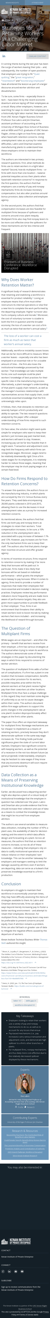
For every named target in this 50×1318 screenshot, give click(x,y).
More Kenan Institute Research (25, 1155)
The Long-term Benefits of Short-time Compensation (25, 1145)
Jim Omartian (38, 1122)
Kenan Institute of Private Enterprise (17, 1256)
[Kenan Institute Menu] (46, 12)
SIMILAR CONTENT (37, 56)
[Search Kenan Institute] (41, 12)
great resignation (24, 77)
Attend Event (37, 2)
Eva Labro (25, 1096)
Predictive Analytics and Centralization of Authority (25, 1148)
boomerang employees (32, 80)
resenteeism (8, 80)
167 (17, 1001)
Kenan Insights (12, 2)
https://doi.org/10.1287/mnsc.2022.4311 (17, 962)
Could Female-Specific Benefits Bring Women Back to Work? (25, 1141)
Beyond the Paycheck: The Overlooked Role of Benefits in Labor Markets (25, 1136)
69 (25, 1005)
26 (31, 1001)
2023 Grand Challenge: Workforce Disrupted (25, 1152)
